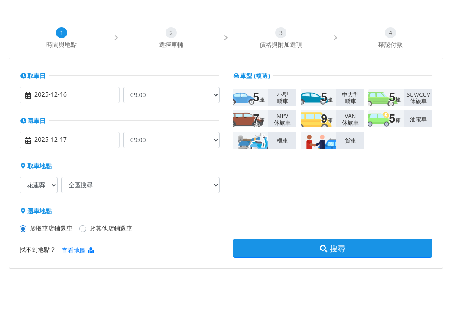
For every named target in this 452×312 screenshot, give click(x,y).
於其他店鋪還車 (111, 228)
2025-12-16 (50, 94)
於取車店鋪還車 (51, 228)
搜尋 (332, 248)
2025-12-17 (50, 139)
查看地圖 (78, 250)
